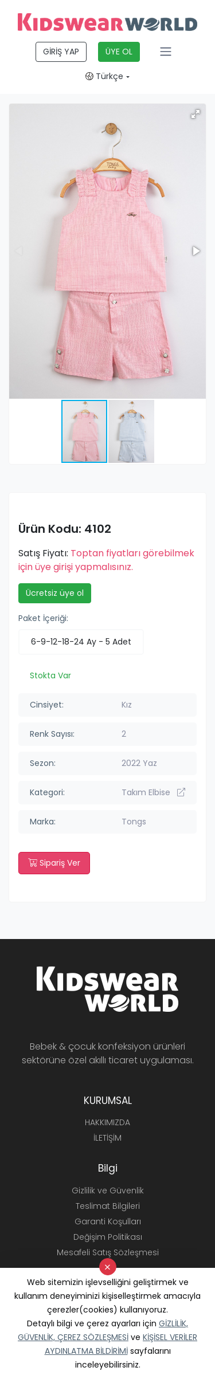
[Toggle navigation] (165, 51)
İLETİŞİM (107, 1138)
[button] (195, 114)
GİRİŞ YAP (61, 51)
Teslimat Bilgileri (108, 1206)
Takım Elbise (153, 792)
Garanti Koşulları (108, 1221)
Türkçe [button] (104, 76)
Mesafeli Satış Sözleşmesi (108, 1252)
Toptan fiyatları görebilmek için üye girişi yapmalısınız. (106, 560)
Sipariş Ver (54, 863)
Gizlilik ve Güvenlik (108, 1190)
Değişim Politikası (107, 1237)
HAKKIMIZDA (107, 1122)
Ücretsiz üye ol (55, 593)
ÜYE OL (118, 51)
